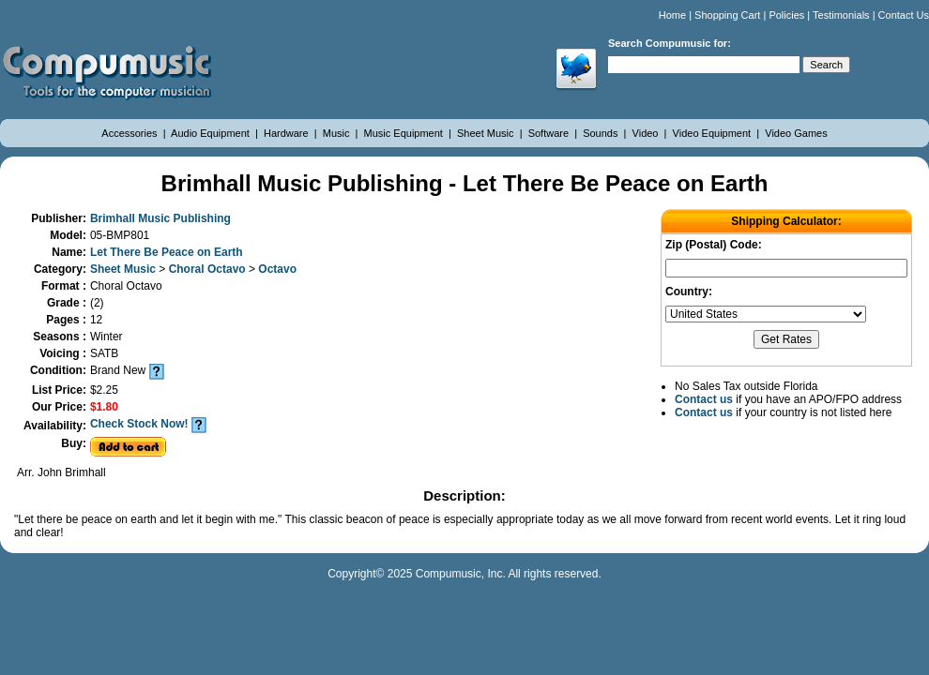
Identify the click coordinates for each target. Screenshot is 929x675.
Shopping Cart (727, 15)
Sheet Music (487, 133)
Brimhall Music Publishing (160, 218)
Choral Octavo (209, 269)
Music (338, 133)
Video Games (796, 133)
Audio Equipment (211, 133)
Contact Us (903, 15)
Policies (786, 15)
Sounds (601, 133)
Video (647, 133)
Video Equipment (713, 133)
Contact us (704, 399)
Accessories (130, 133)
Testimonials (841, 15)
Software (549, 133)
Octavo (277, 269)
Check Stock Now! (139, 423)
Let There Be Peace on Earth (166, 252)
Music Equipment (405, 133)
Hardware (288, 133)
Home (672, 15)
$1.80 (104, 406)
